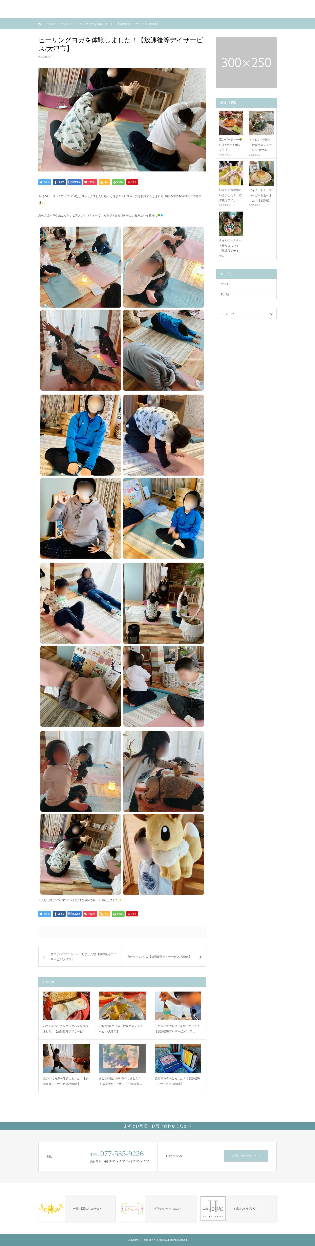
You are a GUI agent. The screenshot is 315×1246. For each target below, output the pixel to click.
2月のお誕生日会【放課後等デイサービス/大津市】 (121, 1028)
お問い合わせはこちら (246, 1155)
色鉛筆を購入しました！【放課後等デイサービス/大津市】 (177, 1081)
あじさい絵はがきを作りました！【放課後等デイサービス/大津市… (120, 1081)
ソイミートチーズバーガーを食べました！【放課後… (260, 195)
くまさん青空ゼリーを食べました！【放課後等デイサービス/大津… (177, 1028)
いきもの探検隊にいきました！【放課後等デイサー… (230, 195)
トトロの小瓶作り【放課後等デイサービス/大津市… (260, 144)
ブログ (224, 284)
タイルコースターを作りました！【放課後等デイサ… (230, 248)
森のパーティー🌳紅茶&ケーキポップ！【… (230, 144)
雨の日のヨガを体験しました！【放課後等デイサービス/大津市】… (65, 1081)
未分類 (224, 294)
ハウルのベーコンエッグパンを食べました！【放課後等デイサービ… (65, 1028)
